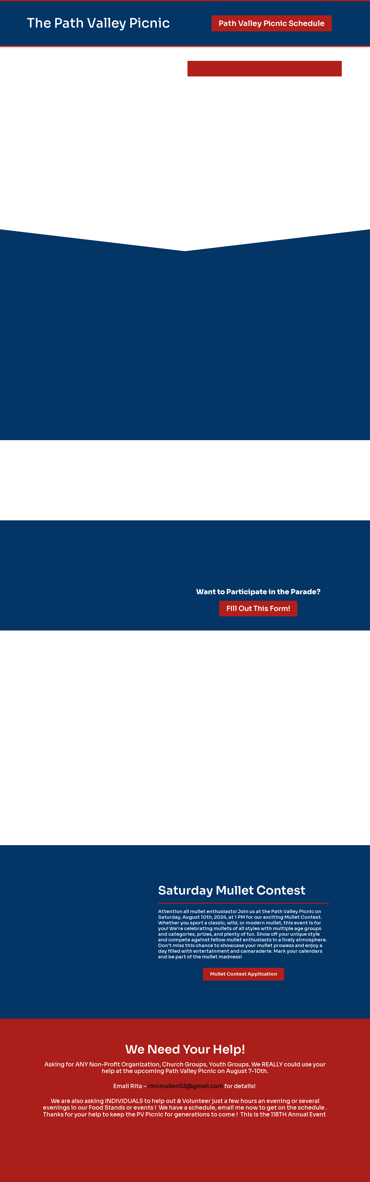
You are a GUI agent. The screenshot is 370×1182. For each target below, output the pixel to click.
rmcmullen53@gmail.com (185, 1086)
